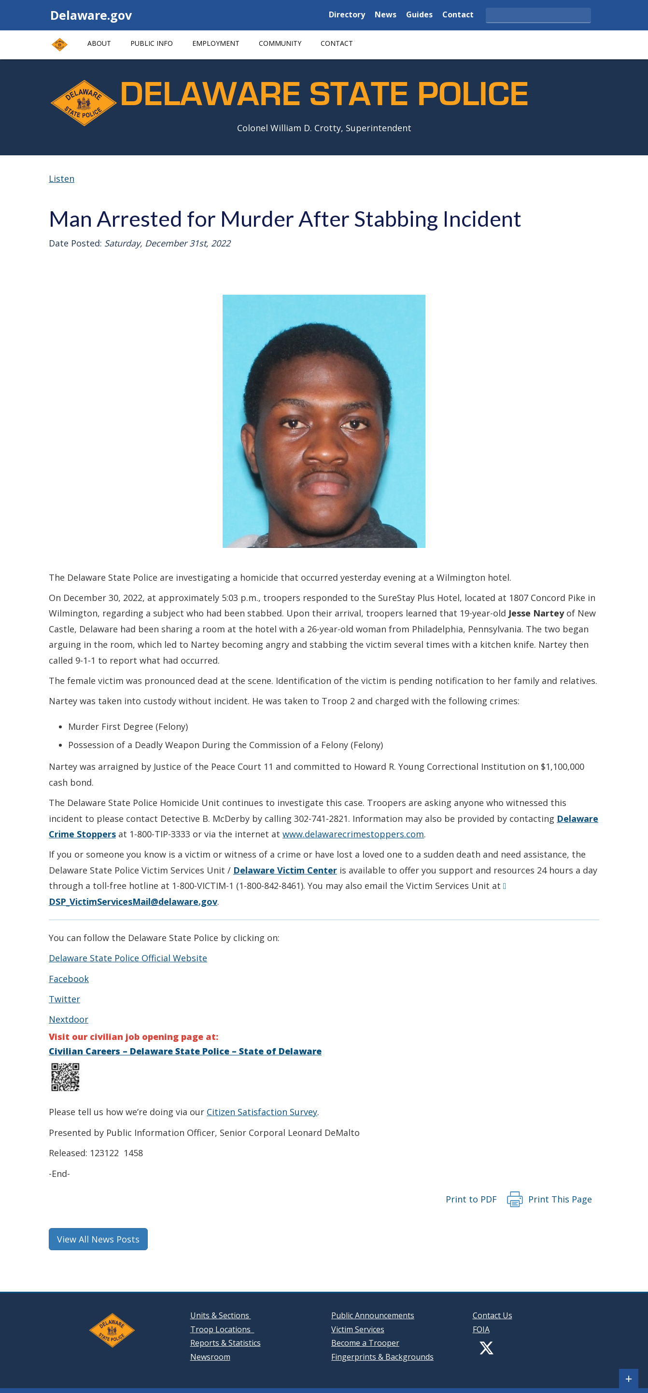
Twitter (64, 999)
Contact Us (492, 1315)
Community (280, 43)
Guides (419, 15)
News (385, 15)
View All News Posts (98, 1239)
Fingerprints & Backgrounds (382, 1357)
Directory (347, 15)
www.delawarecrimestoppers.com (353, 834)
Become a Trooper (365, 1343)
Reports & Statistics (225, 1343)
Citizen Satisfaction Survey (262, 1112)
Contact (458, 15)
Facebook (69, 978)
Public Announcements (372, 1315)
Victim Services (357, 1329)
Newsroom (210, 1357)
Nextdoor (68, 1019)
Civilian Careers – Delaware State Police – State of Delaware (185, 1051)
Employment (215, 43)
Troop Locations (222, 1329)
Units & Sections (220, 1315)
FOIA (481, 1329)
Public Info (151, 43)
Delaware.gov (91, 15)
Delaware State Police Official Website (128, 958)
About (99, 43)
